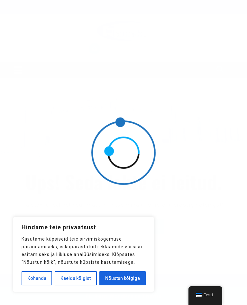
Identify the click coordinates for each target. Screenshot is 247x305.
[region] (83, 254)
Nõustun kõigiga (122, 278)
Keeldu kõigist (75, 278)
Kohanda (36, 278)
